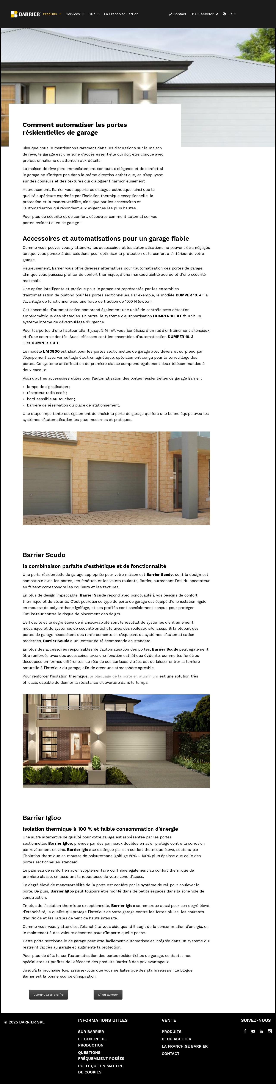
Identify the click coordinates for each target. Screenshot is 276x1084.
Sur (94, 14)
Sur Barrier (91, 1031)
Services (75, 14)
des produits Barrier (109, 961)
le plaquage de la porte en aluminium (124, 676)
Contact (179, 14)
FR (232, 14)
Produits (52, 14)
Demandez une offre (48, 994)
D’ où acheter (202, 14)
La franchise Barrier (121, 14)
